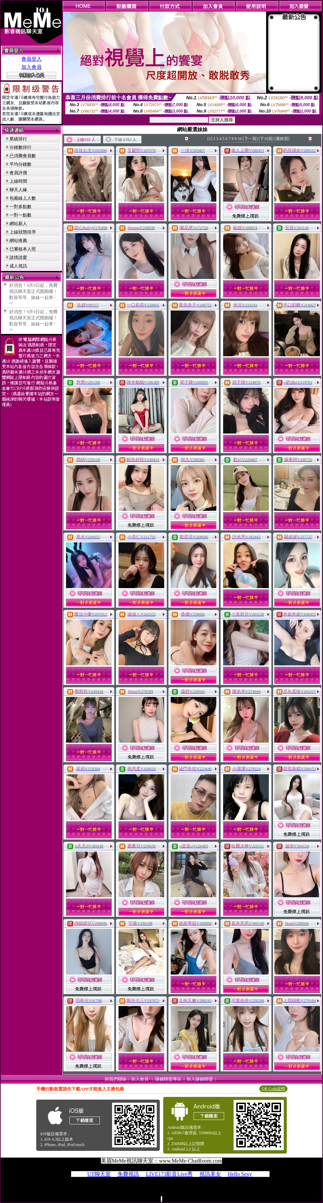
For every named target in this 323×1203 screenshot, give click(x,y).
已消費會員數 (22, 155)
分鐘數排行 (20, 147)
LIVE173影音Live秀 (169, 1174)
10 (240, 138)
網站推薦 (18, 240)
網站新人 (18, 223)
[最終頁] (282, 138)
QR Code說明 (273, 1088)
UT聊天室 (99, 1174)
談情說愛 (18, 257)
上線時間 (18, 181)
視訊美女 (210, 1174)
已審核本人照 (22, 249)
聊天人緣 (18, 189)
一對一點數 (20, 215)
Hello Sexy (240, 1174)
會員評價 (18, 172)
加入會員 (31, 67)
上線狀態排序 (22, 232)
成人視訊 (18, 265)
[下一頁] (250, 138)
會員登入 (31, 59)
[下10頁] (266, 138)
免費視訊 (128, 1174)
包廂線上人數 (22, 198)
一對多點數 (20, 206)
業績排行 (18, 138)
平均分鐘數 (20, 164)
